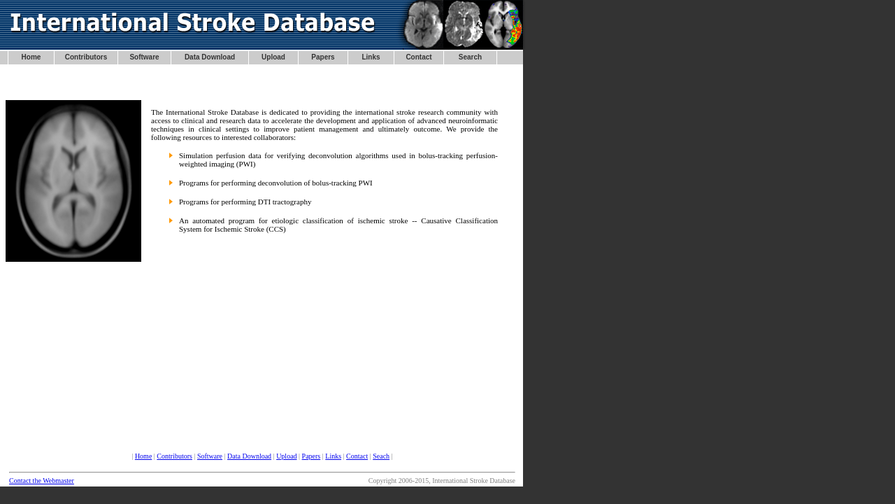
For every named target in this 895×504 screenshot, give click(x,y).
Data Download (249, 456)
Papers (311, 456)
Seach (381, 456)
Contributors (174, 456)
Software (209, 456)
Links (333, 456)
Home (143, 456)
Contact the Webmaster (41, 480)
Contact (357, 456)
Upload (286, 456)
